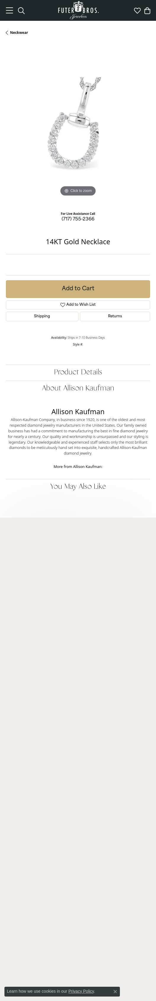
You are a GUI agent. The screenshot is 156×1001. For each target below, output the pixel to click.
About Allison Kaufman (78, 388)
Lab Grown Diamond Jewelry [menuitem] (30, 669)
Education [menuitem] (14, 881)
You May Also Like (78, 486)
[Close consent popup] (115, 991)
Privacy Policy (51, 979)
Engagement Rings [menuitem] (22, 677)
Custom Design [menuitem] (19, 794)
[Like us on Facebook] (56, 936)
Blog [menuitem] (10, 866)
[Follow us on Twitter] (89, 936)
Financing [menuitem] (14, 771)
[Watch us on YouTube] (100, 936)
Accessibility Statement (124, 979)
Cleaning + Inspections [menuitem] (25, 802)
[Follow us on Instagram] (67, 936)
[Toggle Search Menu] (21, 10)
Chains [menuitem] (11, 722)
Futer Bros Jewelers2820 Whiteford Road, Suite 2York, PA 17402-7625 (30, 555)
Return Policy (23, 979)
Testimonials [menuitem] (16, 896)
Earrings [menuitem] (13, 699)
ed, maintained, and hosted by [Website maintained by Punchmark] (124, 988)
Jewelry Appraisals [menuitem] (21, 809)
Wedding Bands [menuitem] (19, 684)
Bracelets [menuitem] (14, 707)
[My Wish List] (137, 10)
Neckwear (19, 32)
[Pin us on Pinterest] (78, 936)
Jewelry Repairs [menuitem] (19, 779)
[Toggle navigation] (9, 10)
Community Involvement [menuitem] (27, 874)
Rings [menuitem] (10, 692)
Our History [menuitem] (16, 889)
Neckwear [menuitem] (14, 715)
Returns (115, 316)
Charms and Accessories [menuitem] (26, 730)
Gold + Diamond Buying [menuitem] (26, 817)
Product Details (78, 372)
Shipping (42, 316)
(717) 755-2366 (78, 219)
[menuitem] (41, 957)
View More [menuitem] (15, 824)
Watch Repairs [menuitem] (18, 786)
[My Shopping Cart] (147, 10)
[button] (78, 531)
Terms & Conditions (83, 979)
